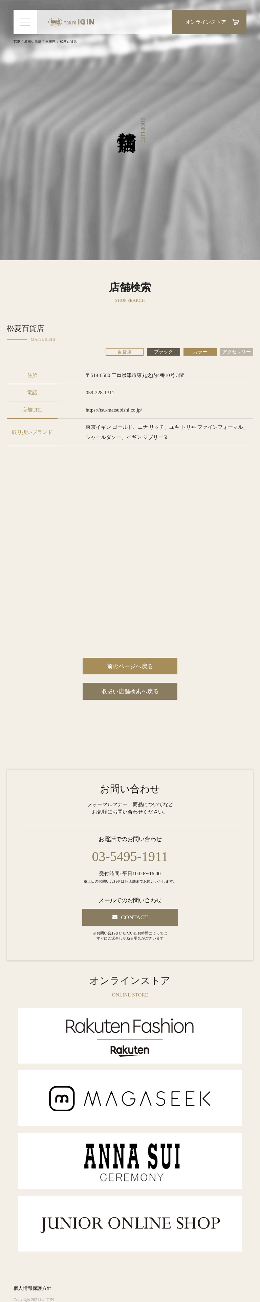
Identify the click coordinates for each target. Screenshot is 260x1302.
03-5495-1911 (130, 856)
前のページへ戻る (130, 666)
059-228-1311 (100, 392)
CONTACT (134, 917)
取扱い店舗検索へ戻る (130, 691)
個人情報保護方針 (32, 1288)
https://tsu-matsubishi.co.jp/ (114, 410)
